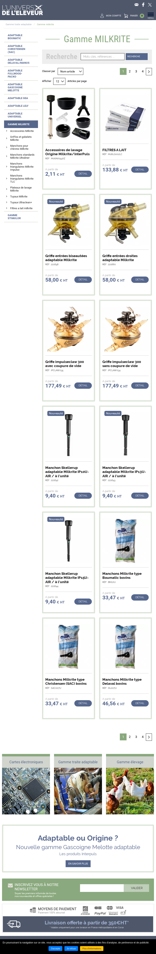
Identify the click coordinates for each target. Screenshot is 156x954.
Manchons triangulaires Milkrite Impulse (22, 166)
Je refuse (71, 948)
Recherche (133, 56)
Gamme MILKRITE (18, 124)
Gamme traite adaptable (19, 24)
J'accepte (55, 948)
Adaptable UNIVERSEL (15, 115)
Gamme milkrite (45, 24)
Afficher (46, 81)
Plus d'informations (91, 948)
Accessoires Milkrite (22, 130)
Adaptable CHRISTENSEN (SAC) (16, 49)
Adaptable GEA (18, 98)
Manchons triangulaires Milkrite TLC (22, 178)
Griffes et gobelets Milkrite (21, 138)
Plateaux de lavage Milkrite (21, 189)
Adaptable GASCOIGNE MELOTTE (15, 87)
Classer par (48, 71)
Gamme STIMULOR (14, 217)
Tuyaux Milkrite (18, 196)
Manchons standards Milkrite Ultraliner (22, 156)
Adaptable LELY (18, 105)
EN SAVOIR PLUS (78, 863)
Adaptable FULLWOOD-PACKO (15, 73)
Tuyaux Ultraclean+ (21, 202)
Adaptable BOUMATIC (15, 37)
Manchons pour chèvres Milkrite (19, 147)
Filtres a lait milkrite (21, 208)
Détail (83, 173)
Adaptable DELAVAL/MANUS (18, 61)
